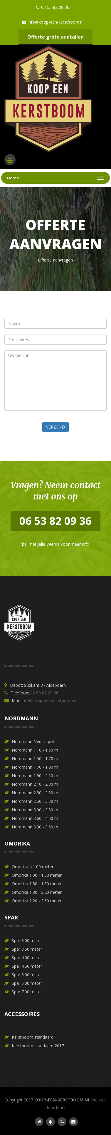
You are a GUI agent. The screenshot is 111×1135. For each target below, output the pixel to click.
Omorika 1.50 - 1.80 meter (37, 883)
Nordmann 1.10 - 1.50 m (35, 750)
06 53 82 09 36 (44, 693)
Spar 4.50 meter (27, 966)
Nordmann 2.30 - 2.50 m (35, 792)
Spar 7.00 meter (27, 992)
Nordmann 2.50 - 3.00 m (35, 801)
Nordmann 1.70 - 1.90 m (35, 767)
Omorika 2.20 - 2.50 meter (37, 901)
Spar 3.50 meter (27, 949)
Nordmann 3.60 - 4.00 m (35, 818)
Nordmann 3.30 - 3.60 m (35, 827)
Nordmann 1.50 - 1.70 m (35, 758)
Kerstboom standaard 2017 (38, 1045)
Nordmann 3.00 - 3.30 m (35, 810)
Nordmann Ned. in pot (33, 741)
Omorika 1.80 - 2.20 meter (37, 892)
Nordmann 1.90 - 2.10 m (35, 775)
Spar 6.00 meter (27, 983)
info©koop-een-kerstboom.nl (49, 700)
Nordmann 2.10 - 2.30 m (35, 784)
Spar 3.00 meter (27, 940)
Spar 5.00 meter (27, 974)
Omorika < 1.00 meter (32, 866)
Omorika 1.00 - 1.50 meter (37, 875)
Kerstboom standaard (32, 1037)
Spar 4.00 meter (27, 957)
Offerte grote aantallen (55, 37)
